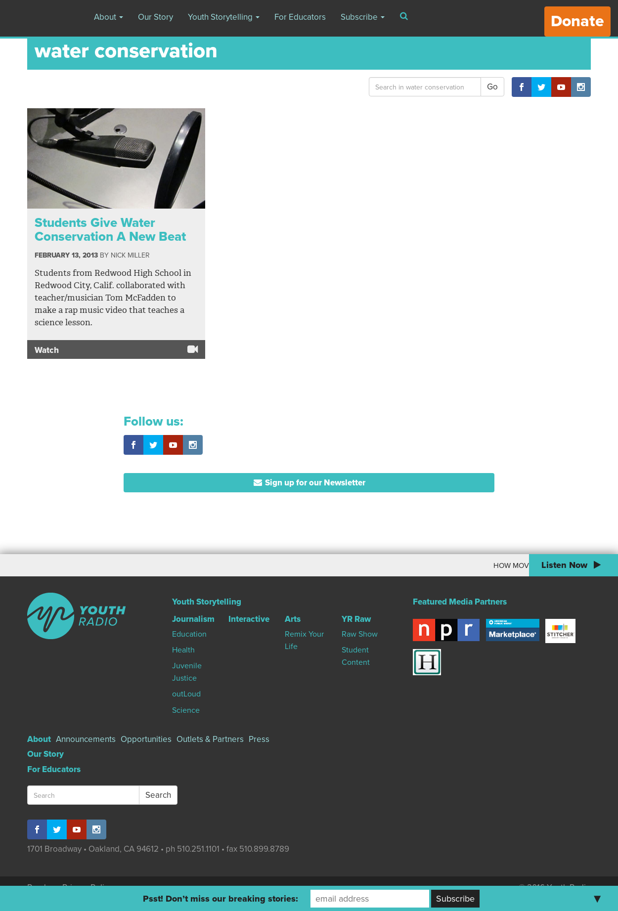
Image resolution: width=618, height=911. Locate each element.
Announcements (86, 739)
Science (186, 710)
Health (183, 650)
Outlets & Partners (210, 739)
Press (259, 739)
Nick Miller (130, 255)
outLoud (186, 694)
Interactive (248, 619)
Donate (577, 21)
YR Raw (356, 619)
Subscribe (363, 17)
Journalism (193, 619)
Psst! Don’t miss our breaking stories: (220, 898)
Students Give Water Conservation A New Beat (110, 230)
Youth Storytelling (224, 17)
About (108, 17)
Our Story (155, 17)
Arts (293, 619)
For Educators (300, 17)
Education (189, 634)
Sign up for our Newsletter (309, 482)
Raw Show (360, 634)
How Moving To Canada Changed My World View (449, 565)
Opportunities (146, 739)
